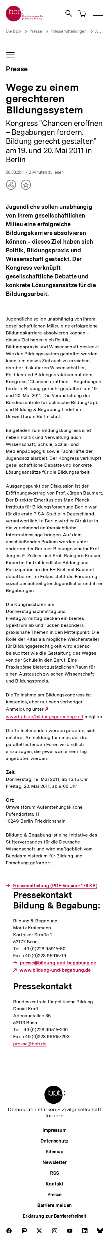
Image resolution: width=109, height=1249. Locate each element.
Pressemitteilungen (69, 31)
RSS (54, 1173)
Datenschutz (54, 1141)
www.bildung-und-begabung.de (55, 970)
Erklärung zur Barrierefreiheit (54, 1216)
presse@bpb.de (30, 1044)
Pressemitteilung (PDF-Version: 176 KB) (55, 886)
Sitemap (54, 1151)
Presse (35, 31)
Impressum (54, 1130)
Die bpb (13, 31)
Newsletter (54, 1162)
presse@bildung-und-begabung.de (58, 963)
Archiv (101, 31)
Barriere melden (54, 1205)
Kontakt (54, 1184)
